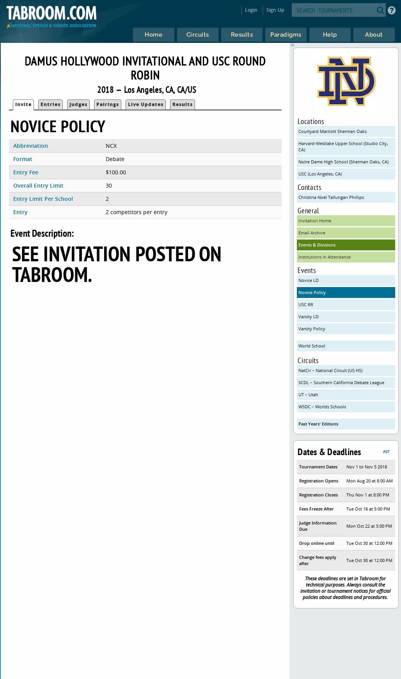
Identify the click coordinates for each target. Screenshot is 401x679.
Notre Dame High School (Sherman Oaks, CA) (343, 162)
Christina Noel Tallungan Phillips (331, 197)
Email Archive (311, 233)
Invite (23, 104)
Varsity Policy (311, 329)
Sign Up (275, 10)
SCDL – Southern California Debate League (341, 382)
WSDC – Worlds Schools (322, 407)
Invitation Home (314, 220)
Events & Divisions (316, 245)
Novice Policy (312, 292)
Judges (78, 104)
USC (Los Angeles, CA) (320, 174)
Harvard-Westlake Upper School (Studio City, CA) (343, 146)
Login (251, 10)
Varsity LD (308, 316)
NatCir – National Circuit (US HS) (330, 370)
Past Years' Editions (318, 424)
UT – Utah (308, 394)
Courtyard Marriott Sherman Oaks (332, 131)
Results (182, 104)
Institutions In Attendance (324, 257)
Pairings (107, 104)
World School (311, 346)
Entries (50, 104)
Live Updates (145, 104)
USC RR (305, 304)
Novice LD (308, 280)
